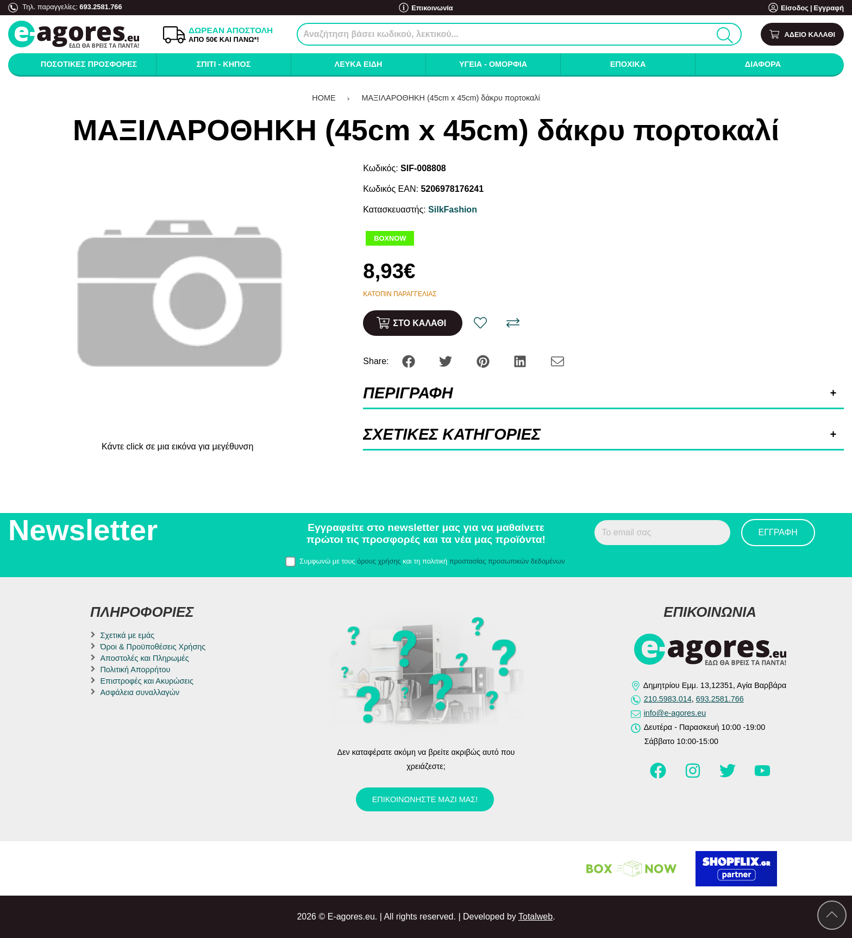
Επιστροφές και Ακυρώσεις (146, 681)
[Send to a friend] (557, 360)
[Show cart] (802, 34)
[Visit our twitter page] (728, 775)
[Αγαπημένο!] (480, 323)
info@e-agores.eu (675, 713)
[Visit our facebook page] (659, 775)
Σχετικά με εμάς (127, 635)
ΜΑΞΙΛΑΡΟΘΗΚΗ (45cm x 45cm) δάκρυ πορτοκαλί (451, 97)
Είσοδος (795, 8)
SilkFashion (452, 209)
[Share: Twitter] (446, 360)
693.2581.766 (100, 7)
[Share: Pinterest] (484, 360)
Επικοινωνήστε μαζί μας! (425, 799)
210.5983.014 (668, 699)
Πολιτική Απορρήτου (135, 669)
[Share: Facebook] (409, 360)
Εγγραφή (828, 8)
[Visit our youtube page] (762, 775)
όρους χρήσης (379, 561)
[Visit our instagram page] (694, 775)
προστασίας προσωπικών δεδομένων (507, 561)
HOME (323, 97)
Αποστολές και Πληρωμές (144, 658)
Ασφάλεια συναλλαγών (139, 692)
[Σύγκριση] (513, 323)
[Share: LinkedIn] (521, 360)
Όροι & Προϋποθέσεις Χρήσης (152, 646)
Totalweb (535, 916)
